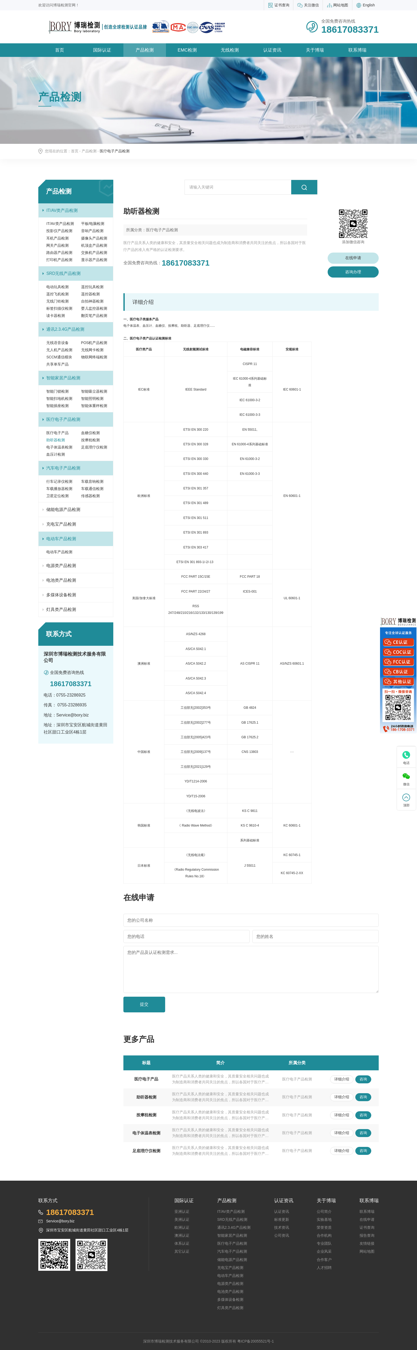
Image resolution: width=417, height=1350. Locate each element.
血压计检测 (55, 454)
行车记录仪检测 (59, 482)
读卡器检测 (55, 316)
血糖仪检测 (90, 433)
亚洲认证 (181, 1212)
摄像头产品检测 (94, 238)
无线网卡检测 (92, 350)
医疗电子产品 (57, 433)
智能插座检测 (57, 406)
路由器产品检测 (59, 253)
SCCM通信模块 (59, 357)
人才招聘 (324, 1268)
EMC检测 (187, 50)
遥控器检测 (90, 294)
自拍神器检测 (92, 301)
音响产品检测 (92, 231)
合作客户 (324, 1260)
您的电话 (135, 936)
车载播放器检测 (59, 489)
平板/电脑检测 (93, 224)
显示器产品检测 (94, 260)
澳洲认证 (181, 1236)
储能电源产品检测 (63, 509)
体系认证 (181, 1244)
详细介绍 (341, 1079)
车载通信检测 (92, 489)
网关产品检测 (57, 246)
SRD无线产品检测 (63, 273)
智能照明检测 (92, 399)
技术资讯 (281, 1228)
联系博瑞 (357, 50)
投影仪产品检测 (59, 231)
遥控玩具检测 (92, 287)
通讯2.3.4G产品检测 (65, 329)
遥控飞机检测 (57, 294)
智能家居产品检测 (63, 378)
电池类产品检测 (61, 580)
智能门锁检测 (57, 391)
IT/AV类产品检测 (62, 210)
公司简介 (324, 1212)
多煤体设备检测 (61, 595)
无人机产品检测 (59, 350)
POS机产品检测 (94, 343)
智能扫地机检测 (59, 399)
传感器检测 (90, 496)
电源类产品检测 (61, 565)
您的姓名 (264, 936)
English (369, 5)
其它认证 (181, 1251)
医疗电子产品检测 (63, 419)
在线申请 (353, 257)
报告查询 (367, 1236)
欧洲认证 (181, 1228)
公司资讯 (281, 1236)
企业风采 (324, 1251)
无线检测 (230, 50)
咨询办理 (353, 272)
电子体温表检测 (59, 447)
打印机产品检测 (59, 260)
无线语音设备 (57, 343)
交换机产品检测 (94, 253)
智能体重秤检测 (94, 406)
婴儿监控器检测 (94, 309)
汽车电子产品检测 (63, 468)
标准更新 (281, 1220)
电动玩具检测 (57, 287)
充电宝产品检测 (61, 524)
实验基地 (324, 1220)
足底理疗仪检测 (94, 447)
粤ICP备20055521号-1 (255, 1341)
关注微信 (311, 5)
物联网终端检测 (94, 357)
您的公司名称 (140, 920)
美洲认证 (181, 1220)
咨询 (363, 1079)
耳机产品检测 (57, 238)
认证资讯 (272, 50)
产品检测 (145, 50)
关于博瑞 (315, 50)
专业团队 (324, 1244)
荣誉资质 (324, 1228)
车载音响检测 (92, 482)
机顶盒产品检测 (94, 246)
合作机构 (324, 1236)
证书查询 (281, 5)
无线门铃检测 (57, 301)
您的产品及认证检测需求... (152, 952)
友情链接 (367, 1244)
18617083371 (186, 262)
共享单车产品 (57, 364)
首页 (59, 50)
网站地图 (340, 5)
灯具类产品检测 (61, 609)
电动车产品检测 (61, 538)
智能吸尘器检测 (94, 391)
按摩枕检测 (90, 440)
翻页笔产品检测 (94, 316)
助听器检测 (55, 440)
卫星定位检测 (57, 496)
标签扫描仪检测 (59, 309)
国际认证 (102, 50)
